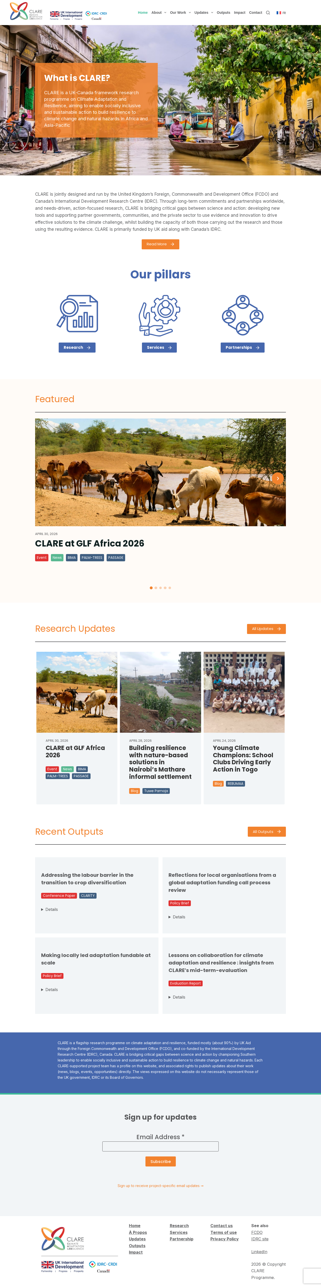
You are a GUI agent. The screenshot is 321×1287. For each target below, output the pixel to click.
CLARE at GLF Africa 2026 (89, 543)
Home (143, 13)
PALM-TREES (92, 557)
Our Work (181, 13)
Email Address (160, 1137)
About (159, 13)
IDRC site (260, 1238)
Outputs (223, 13)
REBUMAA (235, 783)
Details (51, 909)
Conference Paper (59, 895)
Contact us (221, 1225)
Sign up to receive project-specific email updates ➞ (161, 1186)
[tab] (151, 587)
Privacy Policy (224, 1238)
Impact (239, 13)
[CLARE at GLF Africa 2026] (160, 472)
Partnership (181, 1238)
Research (179, 1225)
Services (179, 1232)
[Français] (281, 13)
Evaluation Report (185, 983)
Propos (139, 1232)
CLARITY (88, 895)
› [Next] (278, 478)
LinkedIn (259, 1251)
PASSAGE (115, 557)
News (57, 557)
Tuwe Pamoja (156, 790)
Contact (255, 13)
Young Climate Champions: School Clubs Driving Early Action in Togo (243, 758)
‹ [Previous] (43, 478)
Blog (134, 790)
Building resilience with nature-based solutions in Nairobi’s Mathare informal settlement (160, 762)
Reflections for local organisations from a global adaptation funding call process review (222, 883)
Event (42, 557)
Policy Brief (179, 903)
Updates (205, 13)
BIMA (72, 557)
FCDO (257, 1232)
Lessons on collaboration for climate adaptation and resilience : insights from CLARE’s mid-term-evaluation (221, 963)
